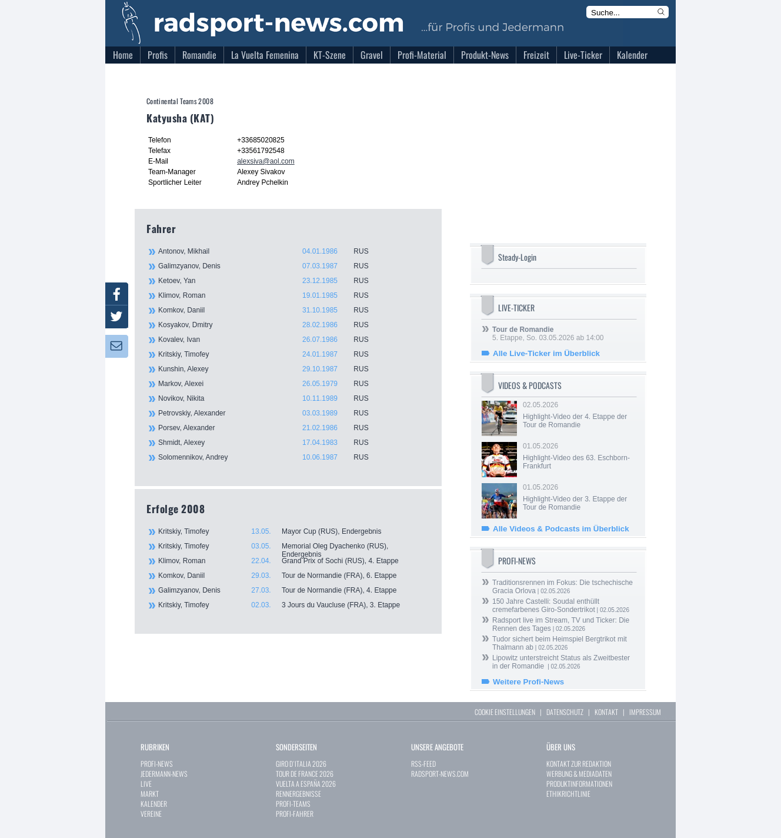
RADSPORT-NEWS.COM (440, 774)
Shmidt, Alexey (270, 442)
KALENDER (154, 804)
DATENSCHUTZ (564, 712)
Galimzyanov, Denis (270, 266)
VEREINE (151, 814)
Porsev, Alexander (270, 428)
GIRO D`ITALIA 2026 (301, 764)
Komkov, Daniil (270, 310)
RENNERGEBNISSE (298, 794)
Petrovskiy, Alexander (270, 413)
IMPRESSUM (645, 712)
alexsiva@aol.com (266, 161)
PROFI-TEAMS (293, 804)
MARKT (150, 794)
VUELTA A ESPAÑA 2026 (306, 784)
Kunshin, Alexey (270, 369)
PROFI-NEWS (157, 764)
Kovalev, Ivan (270, 339)
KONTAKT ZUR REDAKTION (578, 764)
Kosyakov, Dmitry (270, 325)
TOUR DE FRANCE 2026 (304, 774)
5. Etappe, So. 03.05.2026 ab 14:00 (548, 333)
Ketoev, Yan (270, 281)
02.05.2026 (579, 415)
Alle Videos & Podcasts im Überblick (561, 528)
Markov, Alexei (270, 384)
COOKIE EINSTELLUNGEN (505, 712)
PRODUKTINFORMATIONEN (579, 784)
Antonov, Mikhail (270, 251)
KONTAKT (606, 712)
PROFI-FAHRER (294, 814)
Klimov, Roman (270, 295)
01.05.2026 (579, 456)
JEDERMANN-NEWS (164, 774)
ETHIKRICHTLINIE (568, 794)
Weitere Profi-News (528, 681)
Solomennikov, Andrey (270, 457)
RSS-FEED (423, 764)
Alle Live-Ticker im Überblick (546, 353)
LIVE (146, 784)
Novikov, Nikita (270, 398)
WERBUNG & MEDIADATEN (579, 774)
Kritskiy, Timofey (270, 354)
